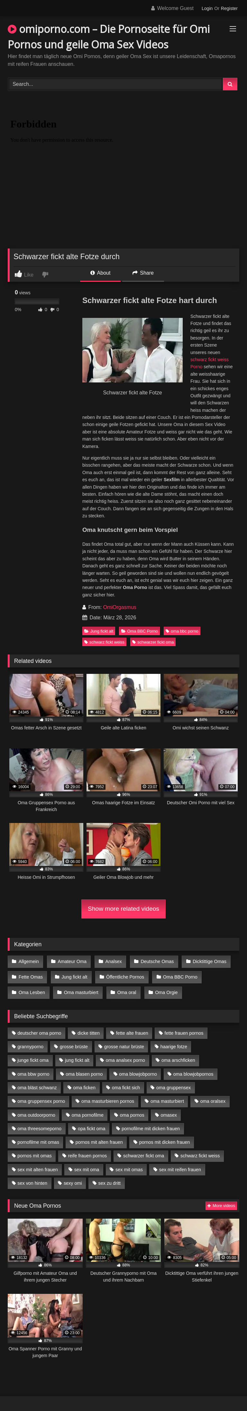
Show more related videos (123, 908)
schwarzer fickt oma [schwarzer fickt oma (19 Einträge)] (143, 1150)
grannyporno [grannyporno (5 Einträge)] (30, 1041)
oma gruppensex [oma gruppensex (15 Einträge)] (173, 1082)
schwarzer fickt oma (153, 642)
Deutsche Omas (153, 961)
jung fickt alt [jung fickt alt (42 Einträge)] (77, 1054)
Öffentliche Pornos (123, 974)
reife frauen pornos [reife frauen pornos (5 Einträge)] (87, 1150)
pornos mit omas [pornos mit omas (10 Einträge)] (34, 1150)
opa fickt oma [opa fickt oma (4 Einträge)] (91, 1123)
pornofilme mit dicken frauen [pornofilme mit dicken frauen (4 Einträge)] (151, 1123)
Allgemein (28, 961)
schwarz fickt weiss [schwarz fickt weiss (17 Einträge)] (200, 1150)
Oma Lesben (31, 988)
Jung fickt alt (98, 631)
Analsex (111, 961)
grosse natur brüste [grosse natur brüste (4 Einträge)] (124, 1041)
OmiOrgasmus (119, 607)
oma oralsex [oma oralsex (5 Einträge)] (212, 1095)
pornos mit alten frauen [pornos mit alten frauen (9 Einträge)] (99, 1136)
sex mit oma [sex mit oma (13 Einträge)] (86, 1163)
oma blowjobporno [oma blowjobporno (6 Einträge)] (138, 1068)
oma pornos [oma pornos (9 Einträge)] (132, 1109)
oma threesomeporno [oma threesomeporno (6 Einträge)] (39, 1123)
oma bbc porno (182, 631)
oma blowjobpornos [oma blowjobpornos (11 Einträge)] (193, 1068)
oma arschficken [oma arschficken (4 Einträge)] (178, 1054)
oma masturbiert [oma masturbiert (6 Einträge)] (167, 1095)
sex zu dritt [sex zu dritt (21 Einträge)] (109, 1177)
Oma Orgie (162, 988)
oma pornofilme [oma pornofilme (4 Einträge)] (88, 1109)
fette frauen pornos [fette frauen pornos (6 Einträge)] (184, 1027)
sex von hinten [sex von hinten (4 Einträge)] (32, 1177)
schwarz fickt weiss (104, 642)
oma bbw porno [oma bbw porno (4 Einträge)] (33, 1068)
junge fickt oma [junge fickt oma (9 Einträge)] (33, 1054)
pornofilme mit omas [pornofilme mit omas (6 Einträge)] (38, 1136)
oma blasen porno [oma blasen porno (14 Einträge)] (84, 1068)
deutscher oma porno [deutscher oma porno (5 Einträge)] (39, 1027)
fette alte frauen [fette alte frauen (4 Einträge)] (132, 1027)
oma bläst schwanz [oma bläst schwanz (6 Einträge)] (37, 1082)
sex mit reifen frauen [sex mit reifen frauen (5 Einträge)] (180, 1163)
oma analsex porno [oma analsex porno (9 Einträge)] (125, 1054)
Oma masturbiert (79, 988)
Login (207, 8)
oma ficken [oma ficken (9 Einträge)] (84, 1082)
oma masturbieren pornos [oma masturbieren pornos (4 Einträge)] (107, 1095)
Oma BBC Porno (139, 631)
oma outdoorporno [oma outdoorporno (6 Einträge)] (36, 1109)
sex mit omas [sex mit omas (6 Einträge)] (129, 1163)
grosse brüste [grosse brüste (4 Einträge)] (74, 1041)
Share (143, 273)
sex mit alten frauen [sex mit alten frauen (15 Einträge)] (37, 1163)
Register (229, 8)
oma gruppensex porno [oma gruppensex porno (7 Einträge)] (41, 1095)
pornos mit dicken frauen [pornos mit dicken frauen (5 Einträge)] (164, 1136)
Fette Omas (30, 974)
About (100, 273)
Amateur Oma (70, 961)
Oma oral (124, 988)
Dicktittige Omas (205, 961)
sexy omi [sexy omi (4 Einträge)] (73, 1177)
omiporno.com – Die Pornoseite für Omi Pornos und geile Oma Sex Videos (109, 36)
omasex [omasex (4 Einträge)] (169, 1109)
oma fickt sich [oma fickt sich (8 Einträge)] (126, 1082)
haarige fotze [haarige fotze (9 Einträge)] (173, 1041)
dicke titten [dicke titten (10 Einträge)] (89, 1027)
